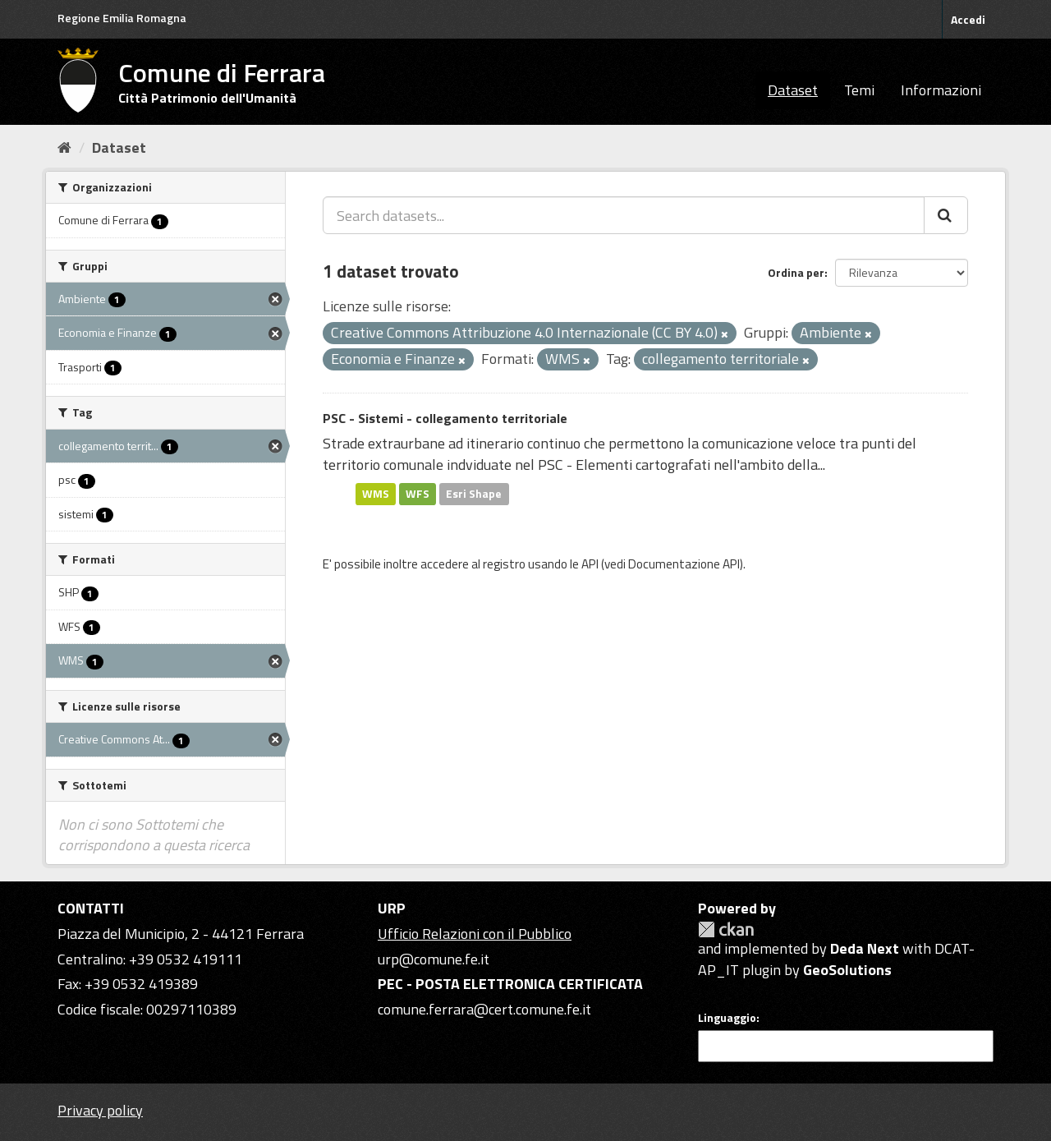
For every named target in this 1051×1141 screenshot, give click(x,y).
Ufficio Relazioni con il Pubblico (474, 933)
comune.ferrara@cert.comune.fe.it (484, 1009)
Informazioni (941, 90)
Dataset (793, 90)
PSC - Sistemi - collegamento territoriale (445, 418)
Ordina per (796, 272)
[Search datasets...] (624, 215)
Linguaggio (727, 1018)
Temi (859, 90)
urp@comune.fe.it (433, 959)
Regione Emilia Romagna (121, 17)
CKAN (726, 929)
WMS (375, 493)
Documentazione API (684, 563)
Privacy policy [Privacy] (100, 1110)
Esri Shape (474, 493)
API (590, 563)
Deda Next (864, 948)
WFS (417, 493)
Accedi (968, 19)
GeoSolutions (847, 970)
